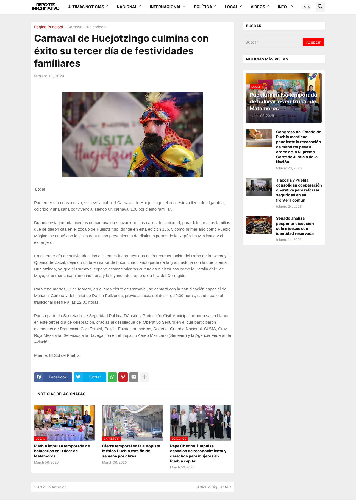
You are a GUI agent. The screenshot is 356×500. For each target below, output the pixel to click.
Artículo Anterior (51, 487)
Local (231, 6)
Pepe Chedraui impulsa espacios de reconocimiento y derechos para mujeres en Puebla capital (198, 453)
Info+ (284, 6)
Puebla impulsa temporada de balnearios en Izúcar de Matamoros (62, 450)
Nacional (127, 6)
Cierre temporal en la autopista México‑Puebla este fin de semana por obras (131, 450)
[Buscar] (273, 42)
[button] (307, 7)
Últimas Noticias (86, 6)
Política (203, 6)
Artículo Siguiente (212, 487)
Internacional (165, 6)
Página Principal (48, 27)
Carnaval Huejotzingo (86, 27)
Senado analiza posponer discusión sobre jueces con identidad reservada (295, 226)
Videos (258, 6)
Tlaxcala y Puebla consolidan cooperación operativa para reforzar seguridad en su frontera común (299, 190)
